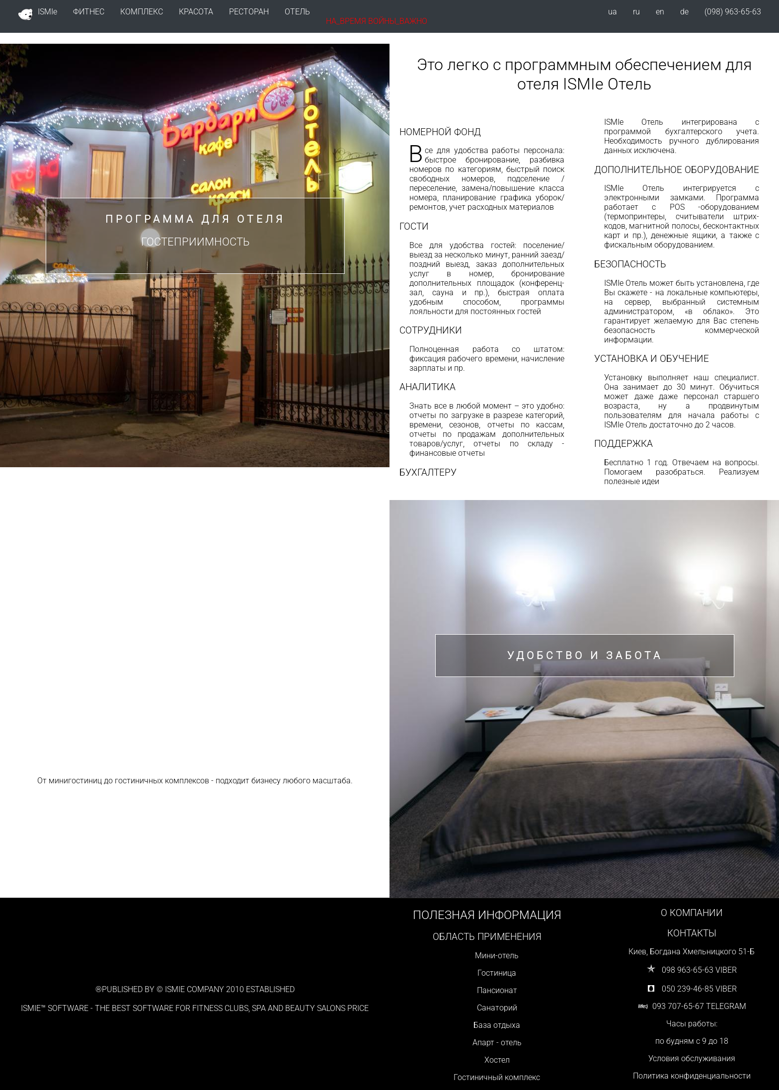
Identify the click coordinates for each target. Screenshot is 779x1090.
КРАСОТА (196, 11)
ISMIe (37, 14)
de (684, 11)
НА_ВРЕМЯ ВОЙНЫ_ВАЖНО (376, 21)
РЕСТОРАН (249, 11)
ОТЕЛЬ (297, 11)
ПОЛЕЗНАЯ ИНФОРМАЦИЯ (487, 915)
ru (636, 11)
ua (612, 11)
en (660, 11)
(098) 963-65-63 (732, 11)
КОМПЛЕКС (141, 11)
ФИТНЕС (88, 11)
